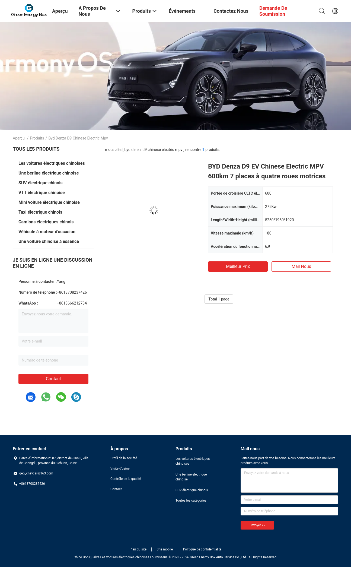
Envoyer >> (257, 525)
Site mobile (165, 549)
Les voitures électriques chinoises (51, 163)
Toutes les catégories (191, 500)
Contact (53, 378)
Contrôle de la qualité (125, 479)
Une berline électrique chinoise (48, 173)
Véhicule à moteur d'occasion (46, 231)
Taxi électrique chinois (40, 212)
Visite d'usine (120, 468)
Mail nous (301, 266)
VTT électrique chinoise (41, 192)
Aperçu (19, 138)
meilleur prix (238, 266)
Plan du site (138, 549)
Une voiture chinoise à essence (48, 241)
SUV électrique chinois (40, 182)
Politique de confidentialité (202, 549)
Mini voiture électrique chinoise (49, 202)
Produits (37, 138)
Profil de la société (123, 458)
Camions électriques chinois (46, 221)
